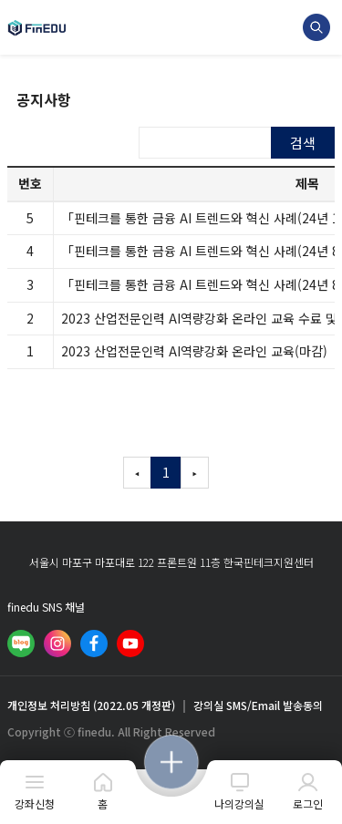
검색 (303, 142)
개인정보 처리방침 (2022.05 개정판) (91, 705)
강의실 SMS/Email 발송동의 (258, 705)
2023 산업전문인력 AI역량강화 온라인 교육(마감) (194, 351)
